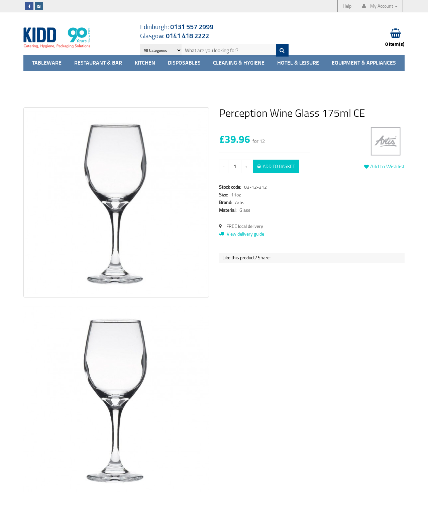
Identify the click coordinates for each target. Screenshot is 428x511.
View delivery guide (241, 234)
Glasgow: (174, 35)
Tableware (47, 63)
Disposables (184, 63)
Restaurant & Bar (98, 63)
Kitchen (145, 63)
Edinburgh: (176, 26)
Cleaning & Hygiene (238, 63)
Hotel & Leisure (298, 63)
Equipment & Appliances (364, 63)
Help (347, 6)
